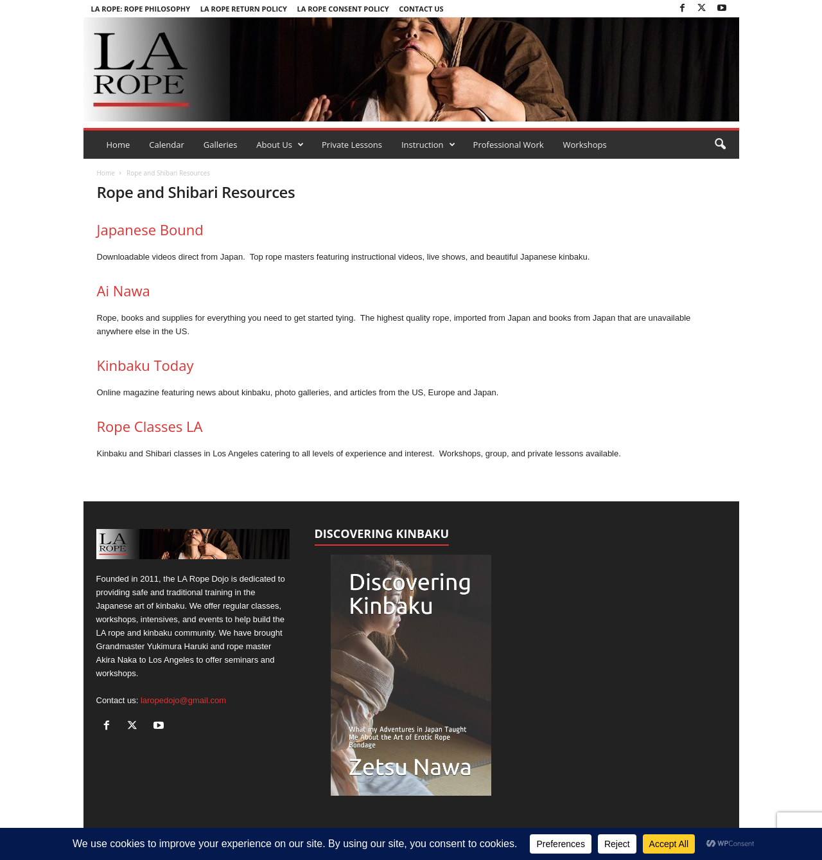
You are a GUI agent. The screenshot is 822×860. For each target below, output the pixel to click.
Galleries (221, 144)
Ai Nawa (123, 290)
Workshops (585, 144)
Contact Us (421, 8)
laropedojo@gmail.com (183, 700)
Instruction (428, 144)
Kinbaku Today (145, 365)
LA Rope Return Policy (243, 8)
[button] (720, 144)
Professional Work (508, 144)
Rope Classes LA (150, 426)
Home (118, 144)
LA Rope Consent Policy (343, 8)
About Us (280, 144)
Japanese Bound (150, 229)
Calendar (166, 144)
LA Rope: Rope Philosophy (141, 8)
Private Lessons (352, 144)
